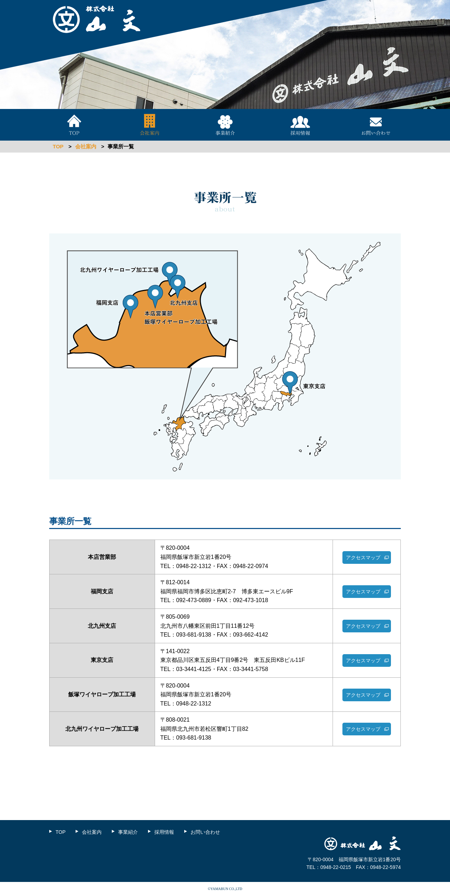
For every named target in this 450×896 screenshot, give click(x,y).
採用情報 (300, 124)
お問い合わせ (376, 124)
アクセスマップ (363, 557)
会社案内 (150, 124)
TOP (74, 124)
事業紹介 (225, 124)
